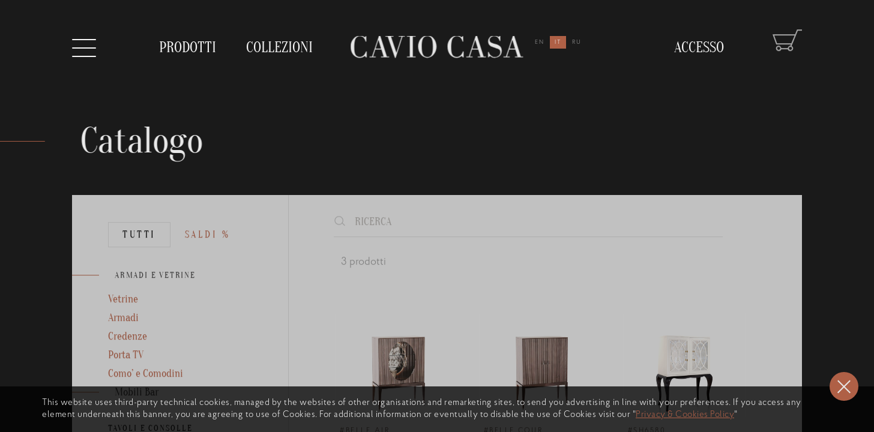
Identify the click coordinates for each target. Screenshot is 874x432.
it (558, 42)
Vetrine (123, 315)
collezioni (279, 44)
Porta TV (125, 371)
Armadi (123, 334)
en (539, 42)
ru (577, 42)
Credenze (127, 352)
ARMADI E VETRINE (155, 291)
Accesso (699, 39)
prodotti (187, 48)
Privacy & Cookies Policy (685, 414)
